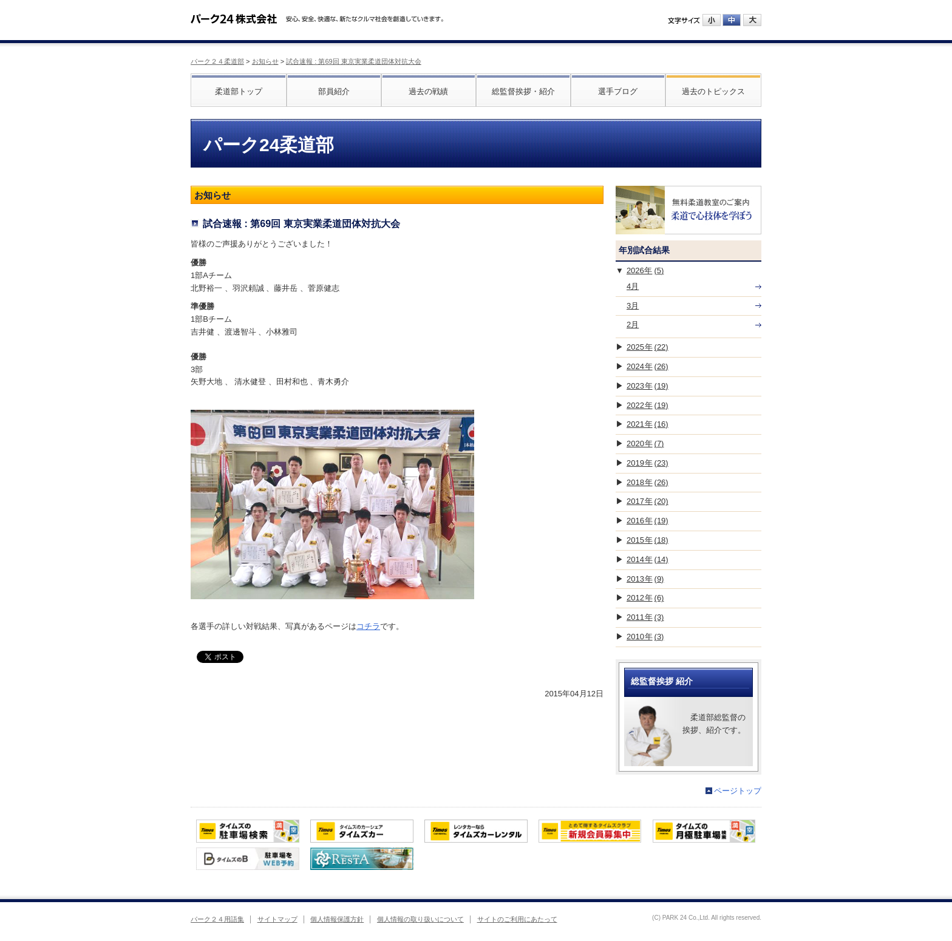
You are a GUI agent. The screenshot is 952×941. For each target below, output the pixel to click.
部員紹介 (334, 91)
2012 (645, 597)
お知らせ (265, 61)
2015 (647, 540)
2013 (645, 578)
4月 (633, 286)
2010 (645, 636)
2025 (647, 347)
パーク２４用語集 (217, 919)
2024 (647, 366)
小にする (711, 20)
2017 (647, 501)
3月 (633, 305)
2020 (645, 443)
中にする (731, 20)
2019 (647, 462)
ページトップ (737, 790)
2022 (647, 405)
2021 (647, 424)
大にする (752, 20)
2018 (647, 482)
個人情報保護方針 (337, 919)
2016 (647, 520)
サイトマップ (277, 919)
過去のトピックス (713, 91)
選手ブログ (618, 91)
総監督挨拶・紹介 (523, 91)
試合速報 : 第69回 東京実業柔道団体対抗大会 (353, 61)
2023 (647, 385)
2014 (647, 559)
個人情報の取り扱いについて (420, 919)
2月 (633, 324)
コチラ (368, 626)
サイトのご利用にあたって (517, 919)
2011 (645, 617)
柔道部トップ (238, 91)
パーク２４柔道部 (217, 61)
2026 (645, 270)
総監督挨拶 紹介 (662, 681)
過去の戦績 (428, 91)
